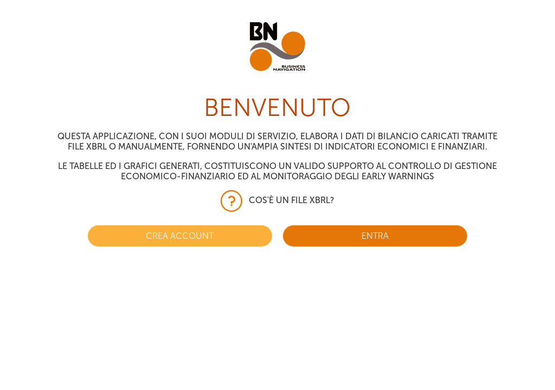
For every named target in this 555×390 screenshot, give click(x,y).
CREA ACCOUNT (180, 236)
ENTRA (375, 236)
